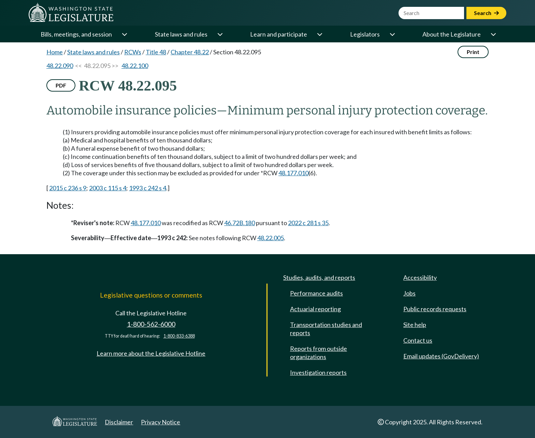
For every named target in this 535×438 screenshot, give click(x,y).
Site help (414, 324)
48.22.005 (270, 238)
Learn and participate (278, 34)
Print (473, 52)
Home (54, 52)
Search (486, 13)
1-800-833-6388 (179, 336)
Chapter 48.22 (190, 52)
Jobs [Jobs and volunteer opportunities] (409, 293)
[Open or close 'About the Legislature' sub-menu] (493, 34)
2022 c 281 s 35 (308, 223)
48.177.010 (293, 173)
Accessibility (420, 277)
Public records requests (434, 309)
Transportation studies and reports (326, 329)
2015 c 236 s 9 (67, 188)
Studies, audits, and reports (319, 277)
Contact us (417, 340)
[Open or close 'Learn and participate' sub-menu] (319, 34)
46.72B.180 (239, 223)
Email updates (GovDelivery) (441, 356)
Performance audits (316, 293)
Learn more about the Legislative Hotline (151, 353)
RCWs (132, 52)
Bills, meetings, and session (76, 34)
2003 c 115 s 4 (107, 188)
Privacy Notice (160, 422)
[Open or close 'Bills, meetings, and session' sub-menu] (124, 34)
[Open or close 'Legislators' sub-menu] (392, 34)
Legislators (365, 34)
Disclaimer (119, 422)
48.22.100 (134, 65)
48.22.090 (59, 65)
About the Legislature (451, 34)
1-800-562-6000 (151, 324)
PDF (61, 85)
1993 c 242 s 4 (147, 188)
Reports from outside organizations (318, 352)
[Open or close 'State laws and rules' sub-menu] (219, 34)
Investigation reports (318, 372)
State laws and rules (181, 34)
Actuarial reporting (315, 309)
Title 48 (156, 52)
